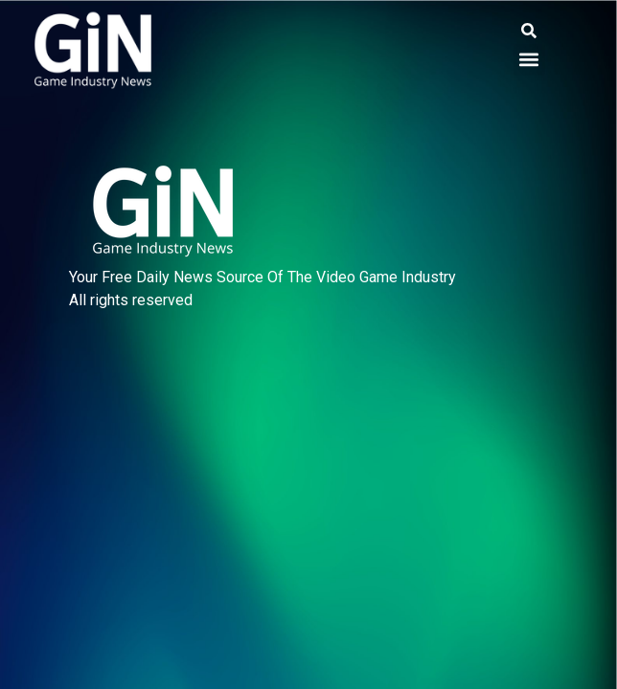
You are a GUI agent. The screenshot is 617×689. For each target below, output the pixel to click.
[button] (529, 31)
